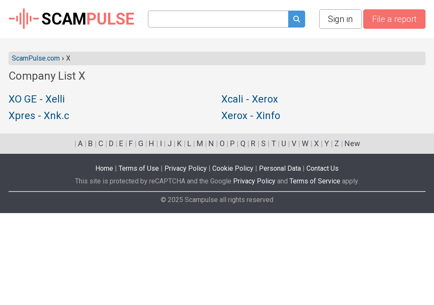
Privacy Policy (185, 168)
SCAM (71, 19)
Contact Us (322, 168)
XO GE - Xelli (36, 99)
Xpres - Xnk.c (38, 116)
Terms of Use (139, 168)
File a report (394, 19)
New (352, 143)
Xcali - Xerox (249, 99)
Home (104, 168)
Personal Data (280, 168)
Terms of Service (314, 181)
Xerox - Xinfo (250, 116)
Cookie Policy (232, 168)
